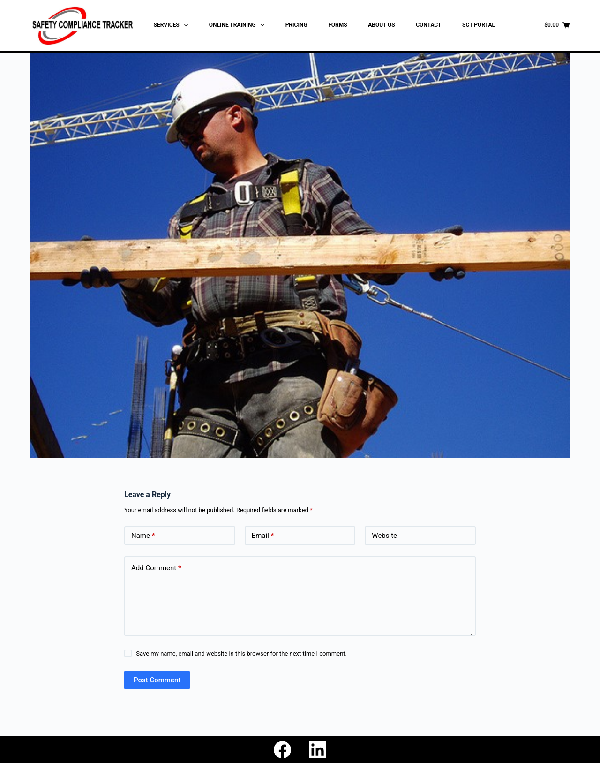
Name (143, 536)
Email (263, 536)
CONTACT (428, 25)
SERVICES (173, 25)
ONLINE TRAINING (238, 25)
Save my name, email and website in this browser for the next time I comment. (241, 653)
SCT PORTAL (478, 25)
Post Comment (157, 680)
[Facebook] (282, 749)
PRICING (296, 25)
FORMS (337, 25)
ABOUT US (381, 25)
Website (384, 535)
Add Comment (156, 568)
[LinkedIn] (317, 749)
